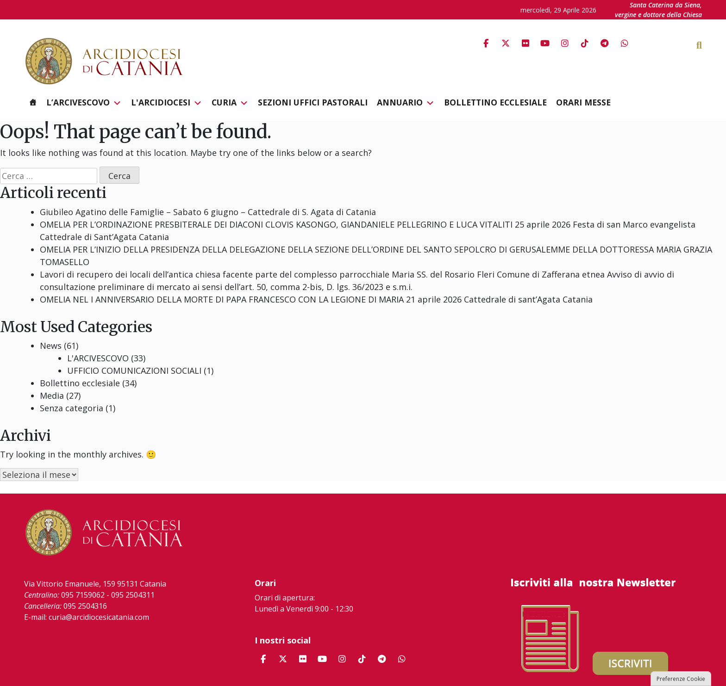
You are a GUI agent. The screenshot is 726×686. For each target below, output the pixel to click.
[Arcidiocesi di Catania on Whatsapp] (624, 43)
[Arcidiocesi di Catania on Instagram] (565, 43)
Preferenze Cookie (681, 679)
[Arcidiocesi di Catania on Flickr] (525, 43)
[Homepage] (33, 102)
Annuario (406, 102)
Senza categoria (71, 408)
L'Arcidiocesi (166, 102)
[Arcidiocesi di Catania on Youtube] (545, 43)
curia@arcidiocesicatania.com (99, 617)
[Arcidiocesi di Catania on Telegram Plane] (604, 43)
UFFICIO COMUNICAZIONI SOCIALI (134, 370)
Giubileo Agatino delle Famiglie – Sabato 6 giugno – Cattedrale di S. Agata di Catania (208, 211)
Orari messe (583, 102)
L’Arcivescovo (84, 102)
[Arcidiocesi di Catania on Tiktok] (584, 43)
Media (52, 395)
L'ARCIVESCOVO (98, 358)
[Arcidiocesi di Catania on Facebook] (485, 43)
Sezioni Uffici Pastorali (313, 102)
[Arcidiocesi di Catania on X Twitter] (505, 43)
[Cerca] (711, 44)
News (51, 345)
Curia (230, 102)
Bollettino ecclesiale (495, 102)
